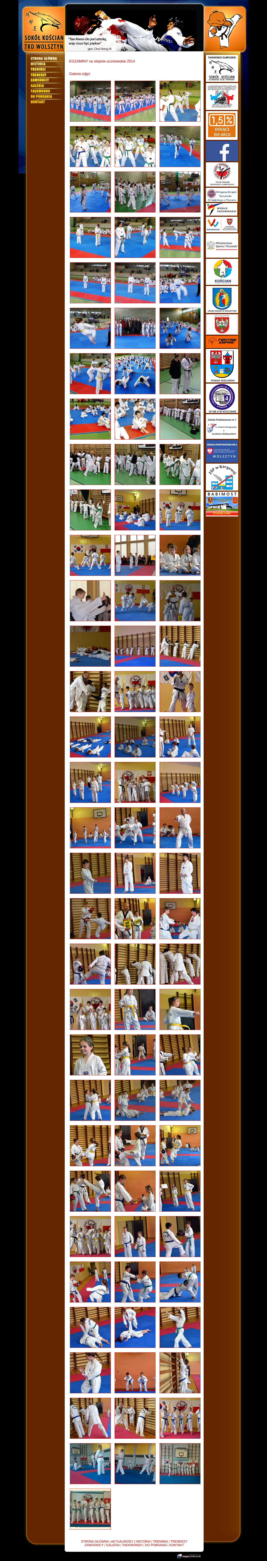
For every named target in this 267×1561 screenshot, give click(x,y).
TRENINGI (160, 1541)
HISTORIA (143, 1541)
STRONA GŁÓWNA (95, 1541)
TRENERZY (178, 1541)
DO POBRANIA (156, 1545)
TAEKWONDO (132, 1545)
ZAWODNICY (94, 1545)
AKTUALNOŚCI (122, 1541)
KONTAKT (176, 1545)
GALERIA (113, 1545)
